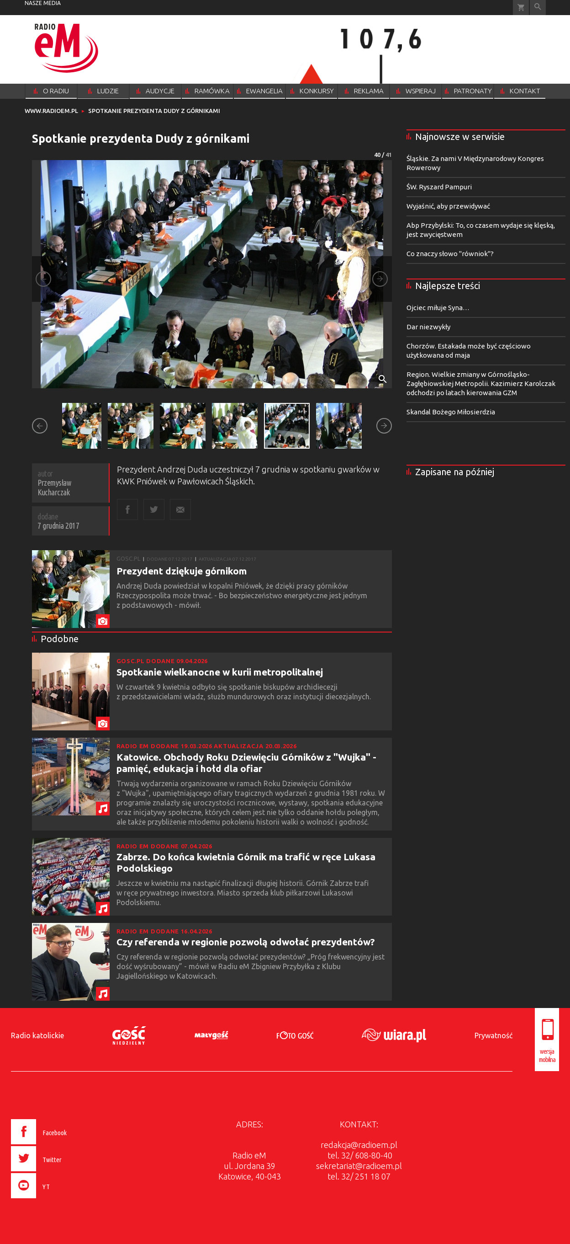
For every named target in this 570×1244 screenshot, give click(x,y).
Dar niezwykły (428, 327)
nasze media (43, 3)
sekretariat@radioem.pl (359, 1165)
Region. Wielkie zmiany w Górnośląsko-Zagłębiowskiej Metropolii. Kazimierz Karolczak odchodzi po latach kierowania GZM (480, 383)
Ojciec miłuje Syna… (438, 307)
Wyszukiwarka (538, 7)
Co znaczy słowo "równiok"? (450, 253)
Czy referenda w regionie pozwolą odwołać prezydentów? (245, 941)
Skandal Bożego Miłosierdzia (450, 412)
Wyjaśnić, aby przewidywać (448, 206)
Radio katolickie (37, 1035)
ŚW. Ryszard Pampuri (439, 187)
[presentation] (58, 1200)
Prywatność (493, 1035)
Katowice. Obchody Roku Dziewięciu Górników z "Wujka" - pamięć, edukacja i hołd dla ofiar (246, 762)
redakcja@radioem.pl (359, 1144)
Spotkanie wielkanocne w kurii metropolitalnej (219, 671)
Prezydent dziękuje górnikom (181, 570)
